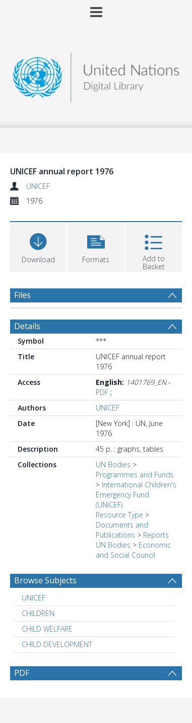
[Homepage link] (96, 74)
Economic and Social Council (133, 550)
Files (22, 294)
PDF (102, 392)
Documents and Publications (122, 530)
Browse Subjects (45, 580)
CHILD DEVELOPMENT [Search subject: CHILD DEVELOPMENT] (57, 644)
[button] (96, 246)
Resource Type (119, 515)
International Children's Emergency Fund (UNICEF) (136, 494)
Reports (156, 535)
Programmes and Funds (135, 474)
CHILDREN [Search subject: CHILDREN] (38, 613)
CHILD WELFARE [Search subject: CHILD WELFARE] (47, 629)
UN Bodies (113, 464)
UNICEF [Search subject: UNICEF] (33, 597)
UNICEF (38, 186)
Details (27, 326)
